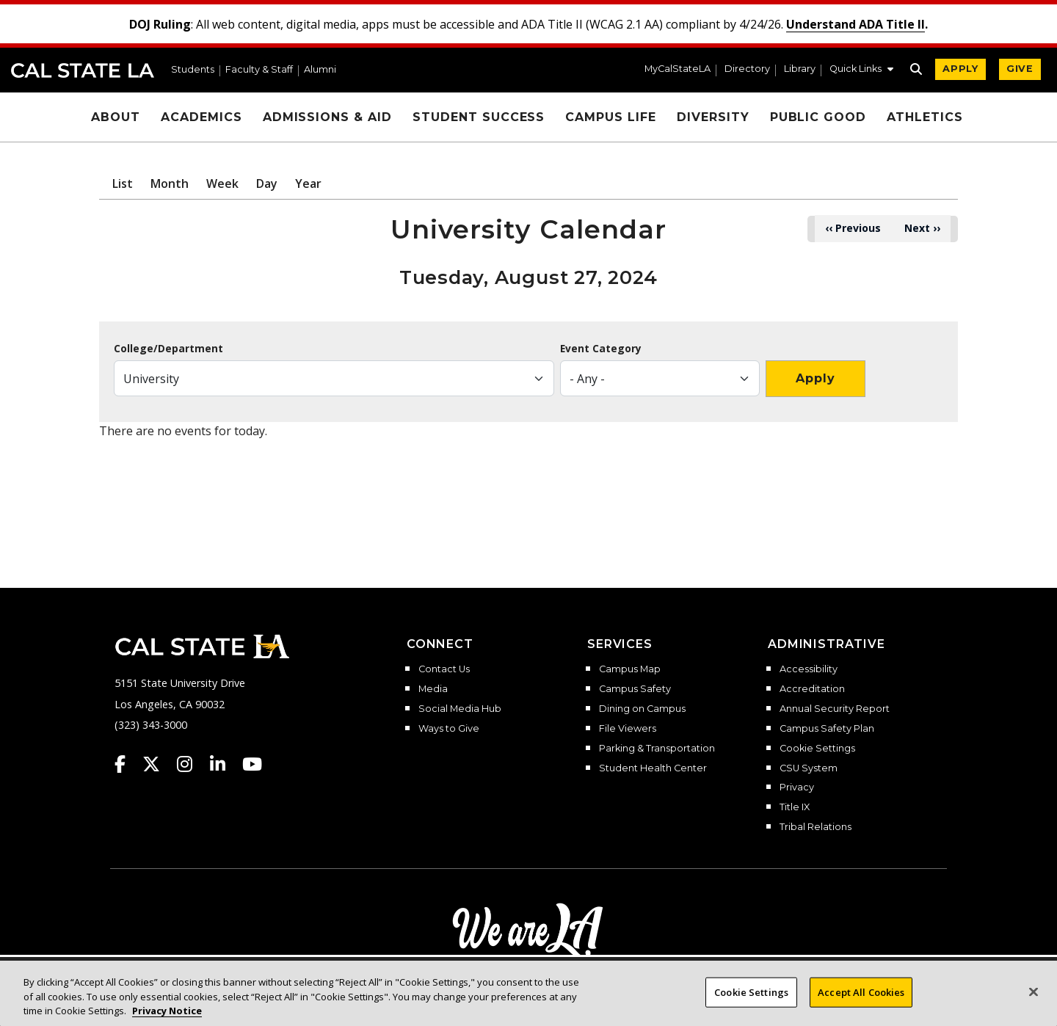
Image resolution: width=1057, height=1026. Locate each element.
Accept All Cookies (861, 998)
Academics (201, 117)
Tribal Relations (815, 827)
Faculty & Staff (259, 70)
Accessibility (809, 669)
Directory (747, 69)
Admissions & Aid (327, 117)
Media (433, 689)
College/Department (168, 348)
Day (266, 183)
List (122, 183)
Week (222, 183)
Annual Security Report (835, 709)
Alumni (320, 70)
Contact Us (444, 669)
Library (800, 69)
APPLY (960, 68)
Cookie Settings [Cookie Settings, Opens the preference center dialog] (751, 998)
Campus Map (630, 669)
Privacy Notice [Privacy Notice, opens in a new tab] (167, 1018)
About (115, 117)
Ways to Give (448, 729)
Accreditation (812, 689)
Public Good (818, 117)
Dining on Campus (642, 709)
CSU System (809, 768)
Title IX (795, 807)
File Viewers (627, 729)
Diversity (713, 117)
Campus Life (610, 117)
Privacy (797, 787)
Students (192, 70)
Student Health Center (653, 768)
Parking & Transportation (657, 748)
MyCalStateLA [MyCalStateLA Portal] (677, 69)
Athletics (925, 117)
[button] (861, 70)
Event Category (601, 348)
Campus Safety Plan (827, 729)
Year (308, 183)
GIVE (1020, 68)
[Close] (1033, 998)
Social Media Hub (459, 709)
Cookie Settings (817, 748)
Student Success (479, 117)
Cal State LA (82, 70)
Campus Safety (635, 689)
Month (169, 183)
